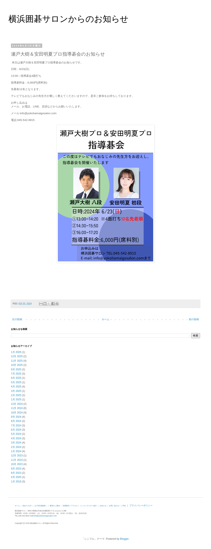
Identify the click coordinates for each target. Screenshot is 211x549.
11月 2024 (17, 408)
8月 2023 (16, 472)
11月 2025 (17, 360)
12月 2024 (17, 403)
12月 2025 (17, 356)
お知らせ (103, 506)
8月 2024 (16, 421)
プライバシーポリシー (141, 505)
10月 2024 (17, 412)
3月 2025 (16, 391)
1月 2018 (16, 481)
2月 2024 (16, 447)
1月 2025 (16, 399)
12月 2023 (17, 455)
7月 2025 (16, 373)
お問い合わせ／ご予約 (117, 506)
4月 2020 (16, 477)
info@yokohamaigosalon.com (45, 516)
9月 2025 (16, 369)
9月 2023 (16, 468)
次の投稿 (17, 319)
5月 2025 (16, 382)
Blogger (124, 538)
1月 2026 (16, 352)
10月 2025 (17, 365)
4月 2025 (16, 386)
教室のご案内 (55, 506)
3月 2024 (16, 442)
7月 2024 (16, 425)
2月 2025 (16, 395)
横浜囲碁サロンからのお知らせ (68, 18)
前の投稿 (194, 319)
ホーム (105, 319)
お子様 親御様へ (41, 506)
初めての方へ (28, 506)
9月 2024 (16, 416)
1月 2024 (16, 451)
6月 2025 (16, 377)
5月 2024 (16, 433)
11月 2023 (17, 459)
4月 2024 (16, 438)
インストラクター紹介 (88, 506)
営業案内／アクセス (70, 506)
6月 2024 (16, 429)
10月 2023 (17, 464)
